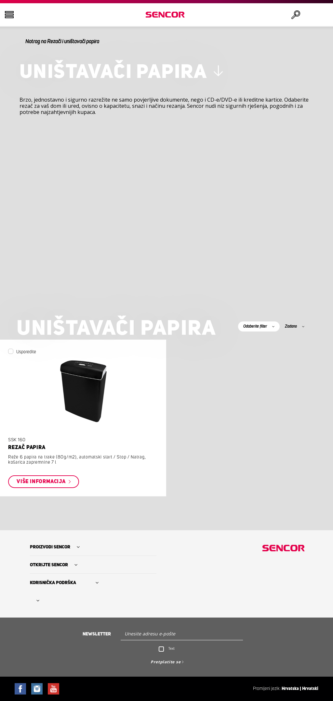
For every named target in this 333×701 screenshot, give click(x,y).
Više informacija (42, 481)
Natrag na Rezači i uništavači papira (62, 41)
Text (171, 648)
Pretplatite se (165, 662)
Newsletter (97, 634)
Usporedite (26, 352)
